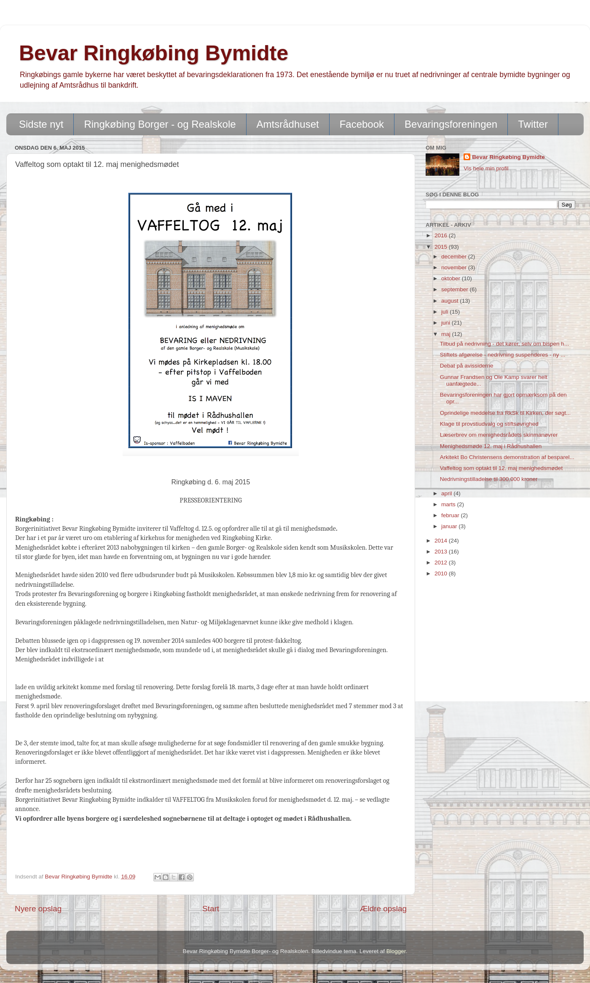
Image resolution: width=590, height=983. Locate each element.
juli (445, 312)
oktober (451, 278)
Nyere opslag (38, 908)
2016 (441, 235)
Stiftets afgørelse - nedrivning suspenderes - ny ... (503, 355)
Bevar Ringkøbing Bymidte (153, 53)
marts (449, 504)
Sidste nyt (41, 124)
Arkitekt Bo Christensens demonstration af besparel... (507, 457)
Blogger (396, 951)
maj (446, 334)
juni (446, 323)
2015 (441, 247)
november (454, 267)
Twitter (533, 124)
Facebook (362, 124)
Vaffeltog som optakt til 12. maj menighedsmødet (501, 468)
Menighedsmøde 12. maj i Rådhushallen (491, 446)
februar (451, 515)
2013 (441, 551)
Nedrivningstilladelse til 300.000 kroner (489, 479)
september (455, 289)
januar (450, 526)
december (454, 256)
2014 (441, 540)
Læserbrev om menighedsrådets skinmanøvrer (499, 435)
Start (210, 908)
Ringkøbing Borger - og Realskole (160, 124)
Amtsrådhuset (288, 124)
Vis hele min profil (486, 168)
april (447, 493)
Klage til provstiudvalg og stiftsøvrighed (489, 424)
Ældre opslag (383, 908)
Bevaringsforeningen (451, 124)
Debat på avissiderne (466, 366)
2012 (441, 562)
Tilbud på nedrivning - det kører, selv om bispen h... (504, 344)
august (450, 301)
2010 (441, 573)
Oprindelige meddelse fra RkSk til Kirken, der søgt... (505, 413)
